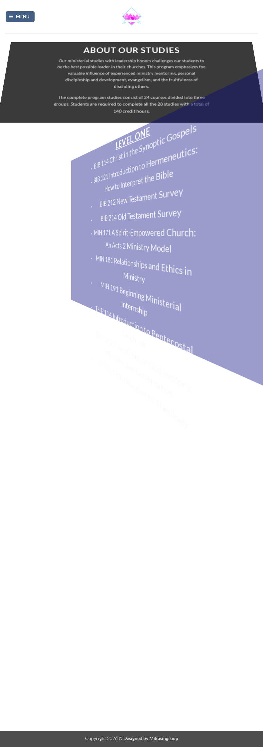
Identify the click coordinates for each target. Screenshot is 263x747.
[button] (20, 16)
